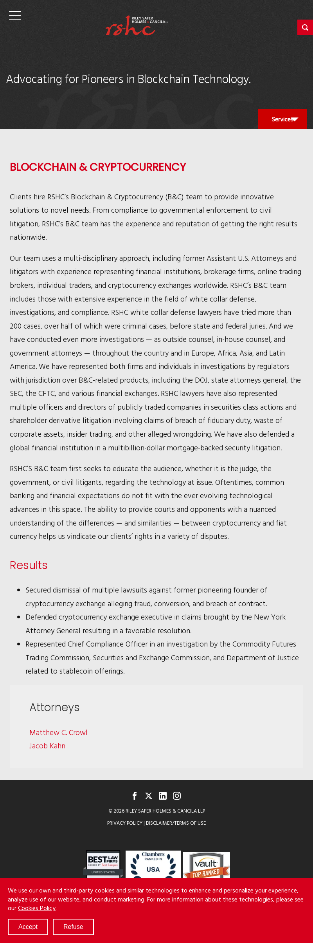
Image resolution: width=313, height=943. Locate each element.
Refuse (73, 926)
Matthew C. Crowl (58, 732)
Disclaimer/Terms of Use (176, 823)
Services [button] (282, 121)
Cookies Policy (37, 907)
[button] (305, 27)
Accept (28, 926)
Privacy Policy (124, 823)
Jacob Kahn (47, 745)
